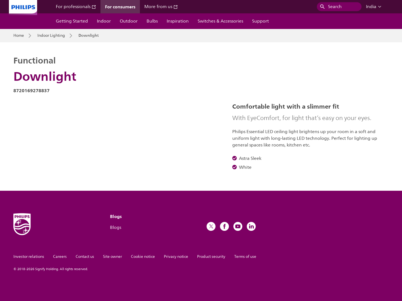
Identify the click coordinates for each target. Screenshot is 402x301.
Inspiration (178, 21)
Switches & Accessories (220, 21)
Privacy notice (176, 256)
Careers (60, 256)
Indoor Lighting (51, 35)
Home (18, 35)
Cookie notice (143, 256)
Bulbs (152, 21)
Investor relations (28, 256)
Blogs (115, 227)
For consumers (120, 6)
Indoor (104, 21)
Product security (211, 256)
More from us (161, 6)
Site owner (112, 256)
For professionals (76, 6)
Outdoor (129, 21)
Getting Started (72, 21)
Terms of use (245, 256)
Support (260, 21)
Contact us (85, 256)
